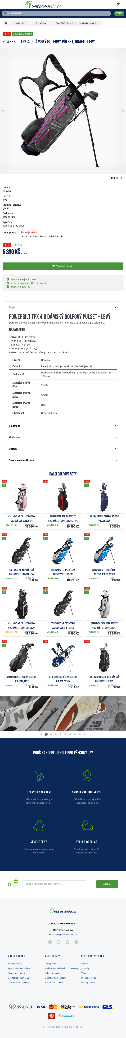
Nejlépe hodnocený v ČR (60, 1027)
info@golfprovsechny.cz (66, 934)
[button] (5, 111)
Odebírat (107, 884)
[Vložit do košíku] (63, 266)
